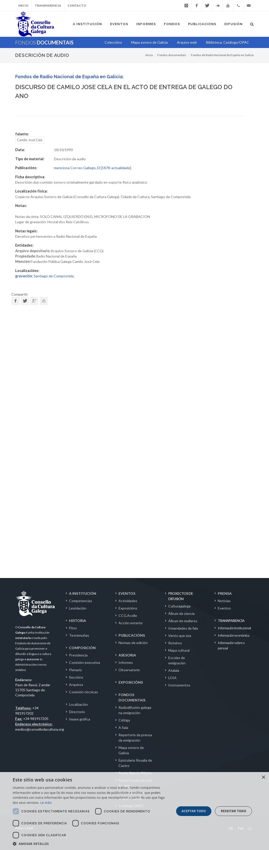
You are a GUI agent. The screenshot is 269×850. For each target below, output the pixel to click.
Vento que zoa (179, 635)
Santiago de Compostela (44, 276)
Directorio (77, 712)
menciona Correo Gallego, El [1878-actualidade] (92, 168)
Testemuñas (79, 635)
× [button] (263, 777)
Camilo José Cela (29, 140)
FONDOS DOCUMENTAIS (132, 697)
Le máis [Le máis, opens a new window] (46, 802)
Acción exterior (131, 623)
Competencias (80, 601)
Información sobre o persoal (231, 645)
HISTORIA (77, 620)
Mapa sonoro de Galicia (131, 750)
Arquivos (76, 684)
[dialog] (134, 811)
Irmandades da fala (183, 628)
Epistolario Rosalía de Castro (135, 763)
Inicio (23, 5)
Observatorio (129, 670)
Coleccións (113, 42)
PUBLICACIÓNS (132, 635)
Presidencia (78, 655)
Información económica (233, 635)
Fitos (73, 628)
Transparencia (48, 5)
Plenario (75, 670)
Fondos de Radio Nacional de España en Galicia (222, 55)
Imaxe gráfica (79, 719)
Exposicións (128, 608)
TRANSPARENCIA (231, 620)
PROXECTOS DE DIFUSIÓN (180, 596)
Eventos (224, 608)
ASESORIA (127, 655)
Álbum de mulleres (182, 621)
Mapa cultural (179, 650)
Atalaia (173, 670)
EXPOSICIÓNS (131, 682)
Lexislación (77, 608)
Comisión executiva (84, 662)
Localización (78, 704)
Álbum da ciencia (181, 613)
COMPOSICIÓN (82, 648)
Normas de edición (133, 642)
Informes (126, 662)
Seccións (76, 677)
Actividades (128, 601)
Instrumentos (179, 685)
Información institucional (234, 628)
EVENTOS (127, 593)
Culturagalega (179, 606)
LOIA (172, 678)
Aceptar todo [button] (193, 811)
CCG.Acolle (128, 615)
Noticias (224, 601)
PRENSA (225, 593)
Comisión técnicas (83, 692)
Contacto (77, 5)
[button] (91, 843)
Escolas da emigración (177, 660)
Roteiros (175, 643)
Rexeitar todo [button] (233, 811)
